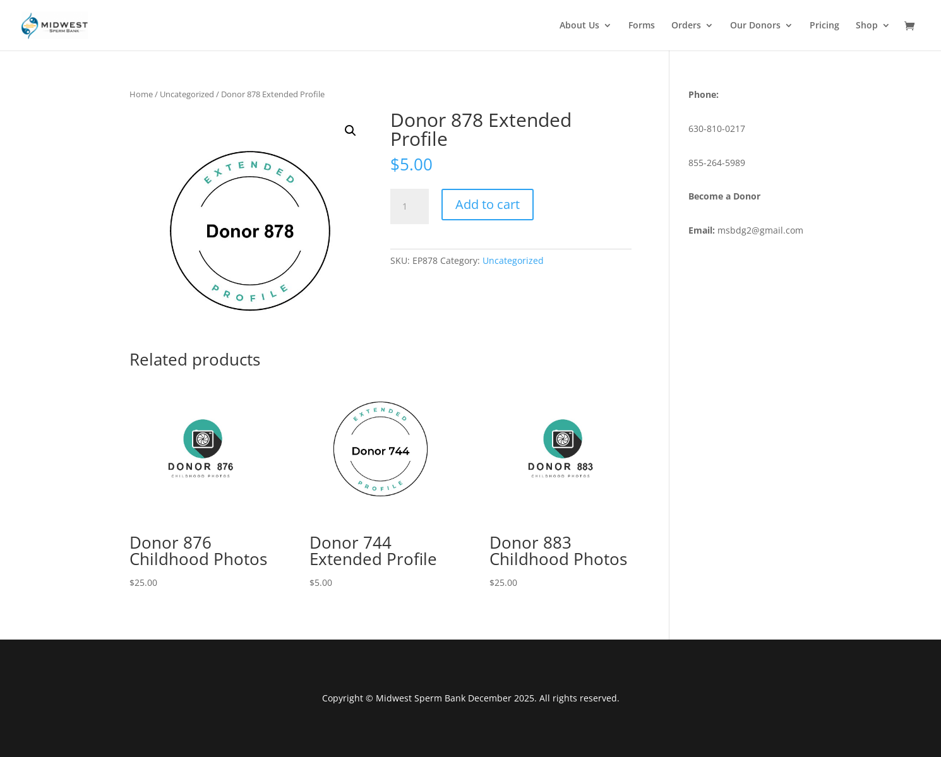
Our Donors (755, 26)
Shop (867, 26)
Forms (641, 26)
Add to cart (487, 204)
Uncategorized (187, 94)
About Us (579, 26)
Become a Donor (724, 196)
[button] (350, 130)
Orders (686, 26)
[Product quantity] (409, 206)
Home (141, 94)
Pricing (824, 26)
